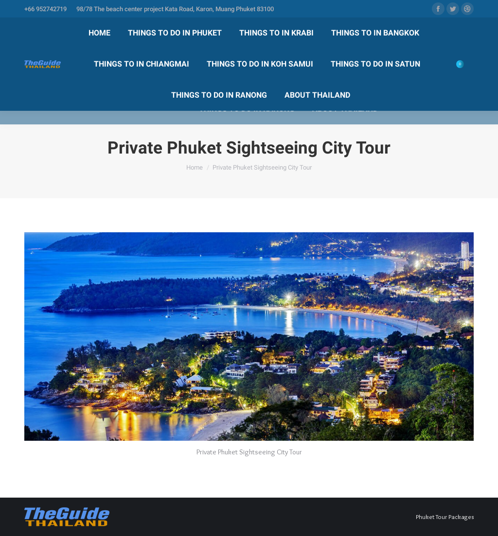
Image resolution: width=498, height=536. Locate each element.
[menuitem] (99, 33)
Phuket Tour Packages (445, 516)
